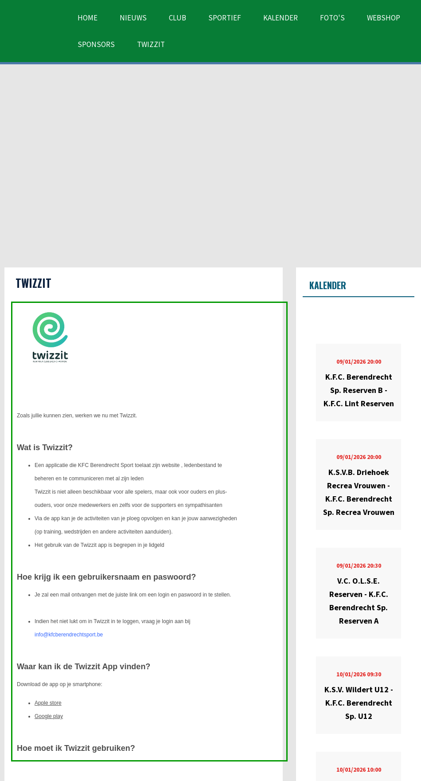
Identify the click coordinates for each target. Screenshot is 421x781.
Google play (49, 716)
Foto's (332, 18)
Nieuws (133, 18)
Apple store (48, 703)
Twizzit (151, 44)
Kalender (280, 18)
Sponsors (96, 44)
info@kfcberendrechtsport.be (69, 635)
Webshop (383, 18)
